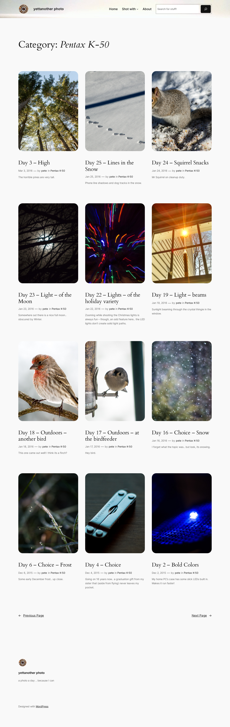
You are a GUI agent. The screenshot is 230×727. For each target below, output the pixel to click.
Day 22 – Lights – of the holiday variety (112, 298)
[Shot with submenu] (137, 9)
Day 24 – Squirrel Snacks (180, 163)
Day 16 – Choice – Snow (180, 433)
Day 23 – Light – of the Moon (45, 298)
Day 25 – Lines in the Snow (109, 166)
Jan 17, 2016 (92, 446)
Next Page (202, 615)
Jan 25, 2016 (93, 176)
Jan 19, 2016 (159, 302)
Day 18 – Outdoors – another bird (42, 436)
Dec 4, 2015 (92, 572)
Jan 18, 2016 (26, 446)
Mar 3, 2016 (25, 170)
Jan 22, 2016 (92, 308)
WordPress (42, 706)
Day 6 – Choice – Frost (45, 565)
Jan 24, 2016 (159, 170)
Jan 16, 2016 (159, 440)
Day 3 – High (34, 163)
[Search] (206, 9)
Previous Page (31, 615)
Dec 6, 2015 (25, 572)
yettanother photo (48, 9)
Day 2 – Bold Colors (175, 565)
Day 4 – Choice (103, 565)
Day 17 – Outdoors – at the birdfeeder (112, 436)
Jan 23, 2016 (26, 308)
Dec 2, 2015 (159, 572)
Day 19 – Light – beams (179, 295)
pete (44, 170)
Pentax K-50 (57, 170)
